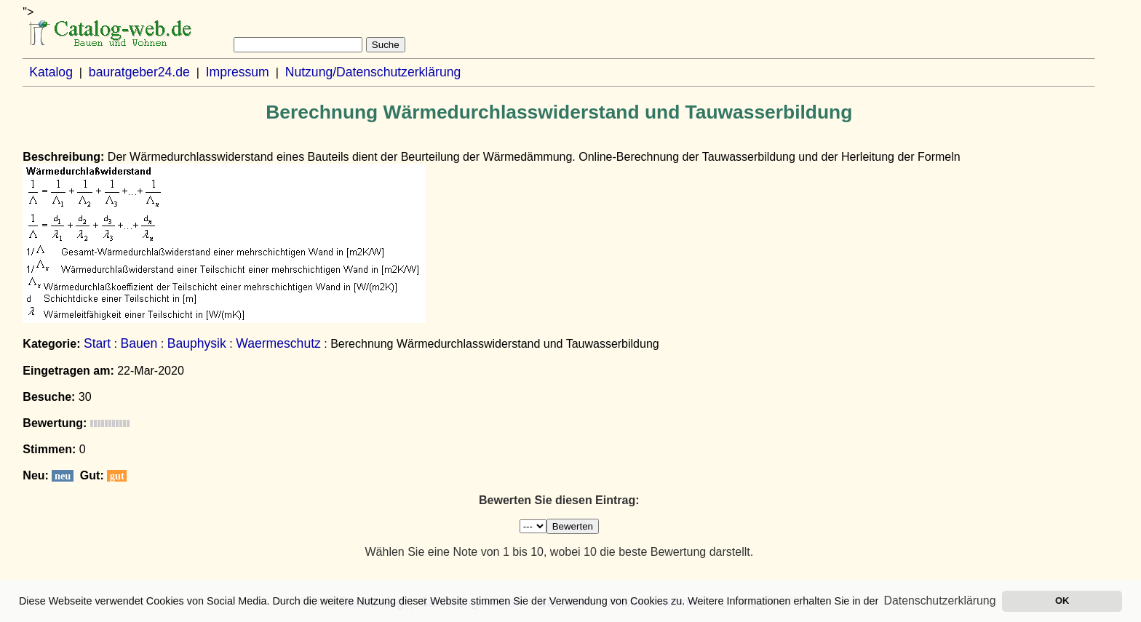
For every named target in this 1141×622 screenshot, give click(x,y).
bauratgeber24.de (139, 72)
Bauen (138, 343)
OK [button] (1062, 600)
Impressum (237, 72)
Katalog (51, 72)
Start (97, 343)
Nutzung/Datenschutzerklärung (373, 72)
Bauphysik (196, 343)
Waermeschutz (278, 343)
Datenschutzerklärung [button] (940, 600)
